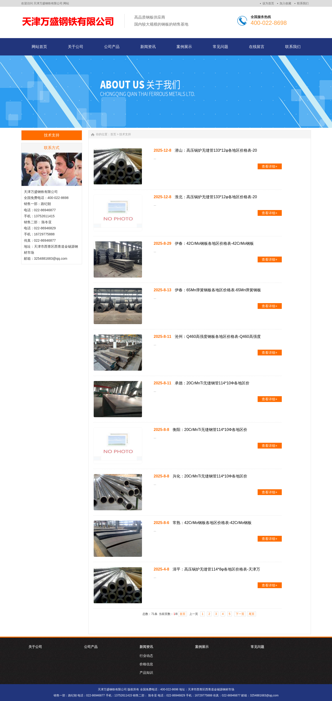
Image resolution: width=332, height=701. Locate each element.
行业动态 (146, 656)
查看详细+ (269, 166)
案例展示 (202, 647)
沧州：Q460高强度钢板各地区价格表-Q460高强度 (218, 336)
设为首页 (268, 3)
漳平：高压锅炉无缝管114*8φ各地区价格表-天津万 (216, 569)
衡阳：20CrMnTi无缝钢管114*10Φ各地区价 (210, 430)
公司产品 (91, 647)
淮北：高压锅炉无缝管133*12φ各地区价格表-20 (216, 197)
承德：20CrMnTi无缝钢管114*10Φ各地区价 (212, 383)
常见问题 (257, 647)
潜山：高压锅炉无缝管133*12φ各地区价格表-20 (216, 150)
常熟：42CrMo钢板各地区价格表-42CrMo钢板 (212, 523)
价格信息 (146, 664)
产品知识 (146, 672)
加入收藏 (285, 3)
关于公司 (35, 647)
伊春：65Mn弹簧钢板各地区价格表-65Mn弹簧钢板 (218, 290)
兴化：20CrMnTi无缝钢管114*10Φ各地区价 (210, 476)
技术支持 (125, 134)
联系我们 (303, 3)
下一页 (240, 614)
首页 (113, 134)
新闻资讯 (146, 647)
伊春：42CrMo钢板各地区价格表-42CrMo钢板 (214, 243)
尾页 (251, 614)
